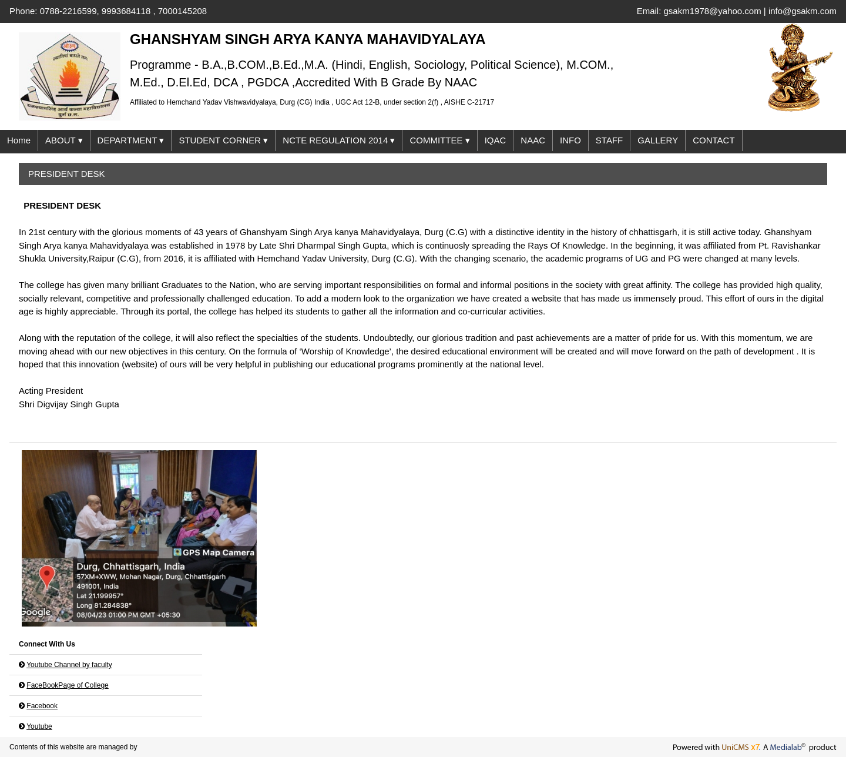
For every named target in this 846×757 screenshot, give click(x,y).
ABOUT (64, 141)
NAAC (533, 140)
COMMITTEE (439, 141)
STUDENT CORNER (223, 141)
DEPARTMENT (131, 141)
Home (19, 140)
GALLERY (657, 140)
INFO (570, 140)
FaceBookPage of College (67, 685)
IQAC (495, 140)
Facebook (42, 706)
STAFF (609, 140)
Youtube (39, 726)
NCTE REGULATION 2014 (339, 141)
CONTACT (713, 140)
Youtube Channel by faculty (69, 665)
